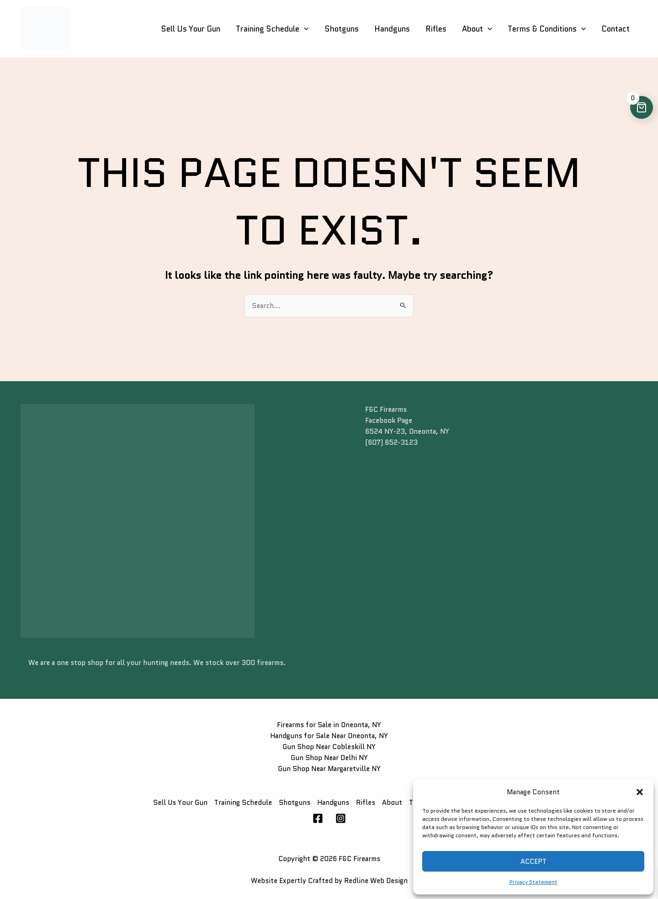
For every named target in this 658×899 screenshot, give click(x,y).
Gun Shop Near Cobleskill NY (329, 747)
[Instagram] (340, 818)
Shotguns (341, 28)
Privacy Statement (533, 882)
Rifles (435, 28)
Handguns (392, 28)
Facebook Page (388, 420)
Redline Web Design (376, 881)
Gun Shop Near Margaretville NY (329, 769)
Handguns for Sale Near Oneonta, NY (329, 736)
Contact (615, 28)
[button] (639, 792)
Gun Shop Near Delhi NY (329, 758)
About (477, 29)
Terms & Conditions (547, 29)
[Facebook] (318, 818)
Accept (533, 861)
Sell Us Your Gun (190, 28)
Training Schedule (272, 29)
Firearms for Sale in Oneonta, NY (329, 725)
